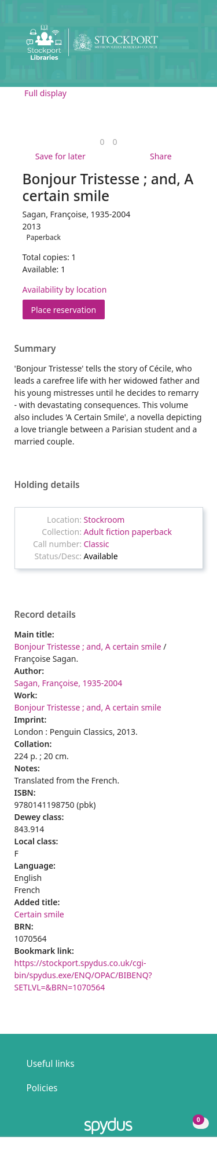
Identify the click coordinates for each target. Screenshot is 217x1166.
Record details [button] (45, 615)
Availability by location (65, 289)
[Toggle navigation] (191, 47)
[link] (102, 141)
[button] (176, 47)
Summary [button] (35, 349)
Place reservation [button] (68, 309)
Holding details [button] (47, 485)
